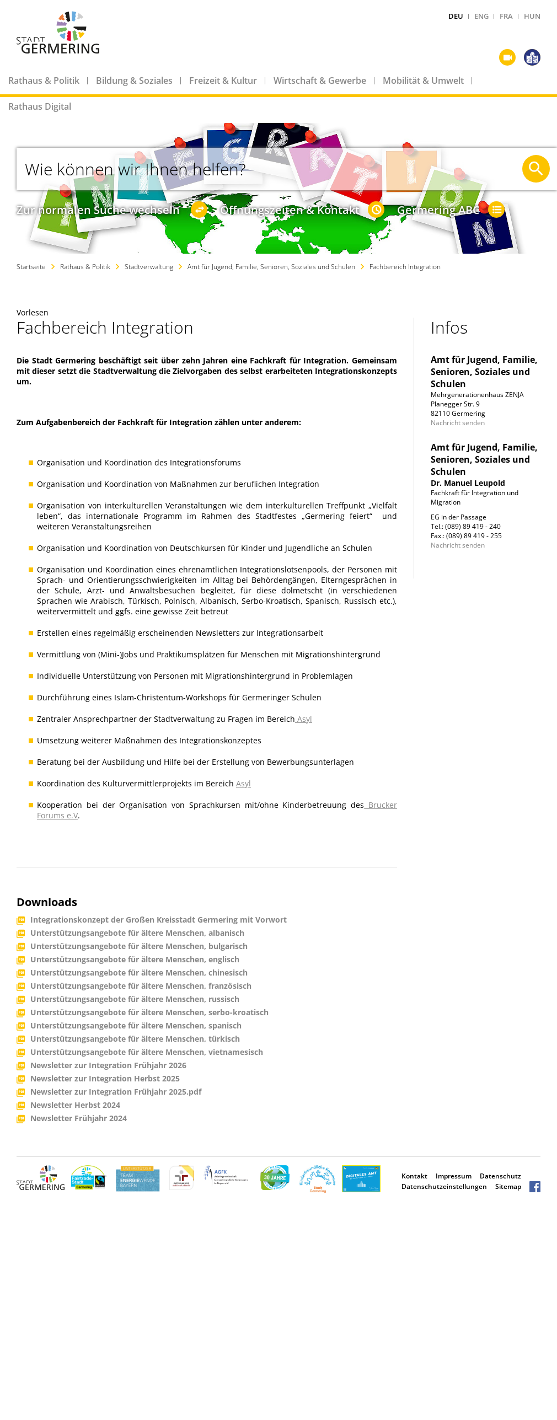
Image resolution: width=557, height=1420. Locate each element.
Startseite (31, 266)
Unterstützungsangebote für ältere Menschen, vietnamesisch (146, 1052)
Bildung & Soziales (134, 80)
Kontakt (414, 1176)
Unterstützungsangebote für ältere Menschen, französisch (140, 986)
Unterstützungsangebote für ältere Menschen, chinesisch (139, 973)
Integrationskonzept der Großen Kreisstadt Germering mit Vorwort (158, 920)
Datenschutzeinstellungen (444, 1186)
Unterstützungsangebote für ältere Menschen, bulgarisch (139, 946)
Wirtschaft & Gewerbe (320, 80)
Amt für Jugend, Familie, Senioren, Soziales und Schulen (271, 266)
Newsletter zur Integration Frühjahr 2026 (108, 1065)
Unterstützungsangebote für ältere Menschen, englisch (134, 960)
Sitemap (508, 1186)
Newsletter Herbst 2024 (75, 1105)
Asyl (304, 719)
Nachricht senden (458, 422)
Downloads (47, 901)
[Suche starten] (536, 169)
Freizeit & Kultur (223, 80)
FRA (506, 16)
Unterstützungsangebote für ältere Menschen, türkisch (135, 1039)
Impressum (454, 1176)
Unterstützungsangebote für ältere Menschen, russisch (134, 999)
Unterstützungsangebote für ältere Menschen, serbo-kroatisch (149, 1013)
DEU (455, 16)
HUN (532, 16)
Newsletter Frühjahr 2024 (78, 1118)
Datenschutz (500, 1176)
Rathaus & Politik (43, 80)
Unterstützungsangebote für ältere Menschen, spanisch (136, 1026)
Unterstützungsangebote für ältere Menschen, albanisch (137, 933)
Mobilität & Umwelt (423, 80)
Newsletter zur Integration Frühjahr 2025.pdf (115, 1092)
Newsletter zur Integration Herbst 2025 (105, 1079)
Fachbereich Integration (405, 266)
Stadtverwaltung (149, 266)
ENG (481, 16)
